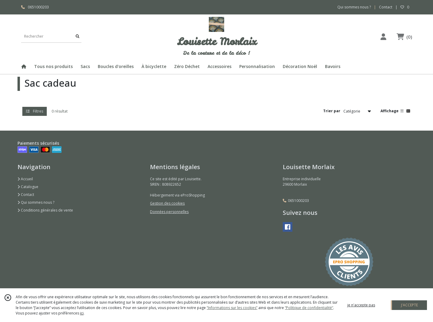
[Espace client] (383, 36)
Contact (385, 7)
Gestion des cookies (167, 203)
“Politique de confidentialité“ (309, 307)
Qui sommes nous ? (36, 202)
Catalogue (28, 186)
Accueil (25, 178)
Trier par (331, 110)
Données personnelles (169, 211)
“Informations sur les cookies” (232, 307)
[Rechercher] (77, 36)
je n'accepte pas (361, 305)
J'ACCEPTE (409, 305)
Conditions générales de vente (45, 210)
